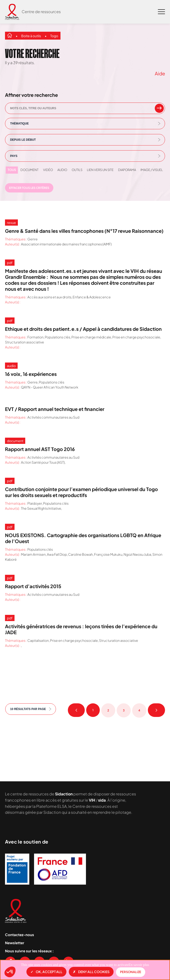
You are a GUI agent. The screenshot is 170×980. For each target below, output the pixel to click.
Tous (12, 170)
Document (29, 170)
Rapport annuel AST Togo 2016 (40, 449)
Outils (77, 170)
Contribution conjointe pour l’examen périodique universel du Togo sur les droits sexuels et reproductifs (81, 492)
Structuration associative (24, 342)
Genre (32, 239)
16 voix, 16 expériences (31, 374)
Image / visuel (151, 170)
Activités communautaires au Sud (53, 417)
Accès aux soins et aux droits (49, 297)
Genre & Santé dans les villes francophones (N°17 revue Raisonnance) (84, 231)
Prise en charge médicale (91, 337)
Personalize (130, 972)
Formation (35, 337)
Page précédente (76, 710)
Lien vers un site (100, 170)
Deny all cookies (91, 972)
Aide (160, 73)
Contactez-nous (19, 934)
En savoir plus (139, 965)
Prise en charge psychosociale (136, 337)
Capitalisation (38, 640)
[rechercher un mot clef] (159, 108)
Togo (54, 36)
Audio (62, 170)
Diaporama (127, 170)
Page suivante (156, 710)
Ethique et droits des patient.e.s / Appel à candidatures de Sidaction (83, 329)
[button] (10, 972)
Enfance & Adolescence (92, 297)
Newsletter (14, 942)
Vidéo (48, 170)
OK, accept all (46, 972)
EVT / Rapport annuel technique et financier (54, 409)
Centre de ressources (41, 11)
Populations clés (57, 337)
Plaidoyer (34, 503)
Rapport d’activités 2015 (33, 586)
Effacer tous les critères (29, 188)
